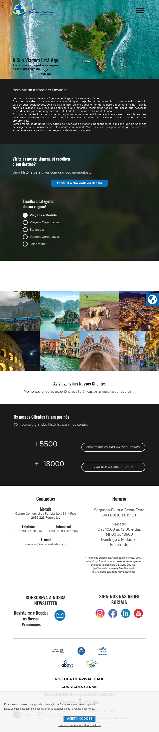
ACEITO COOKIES (79, 718)
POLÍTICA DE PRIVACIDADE (79, 679)
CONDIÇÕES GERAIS (79, 687)
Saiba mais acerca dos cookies (80, 725)
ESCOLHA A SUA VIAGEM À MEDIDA (79, 183)
